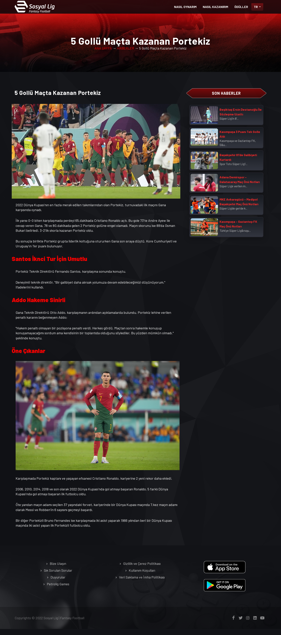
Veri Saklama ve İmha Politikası (142, 583)
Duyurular (58, 583)
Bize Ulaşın (58, 569)
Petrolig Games (58, 590)
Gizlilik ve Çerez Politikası (142, 569)
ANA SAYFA (103, 54)
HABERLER (125, 54)
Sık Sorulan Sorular (58, 576)
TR (256, 7)
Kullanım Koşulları (142, 576)
